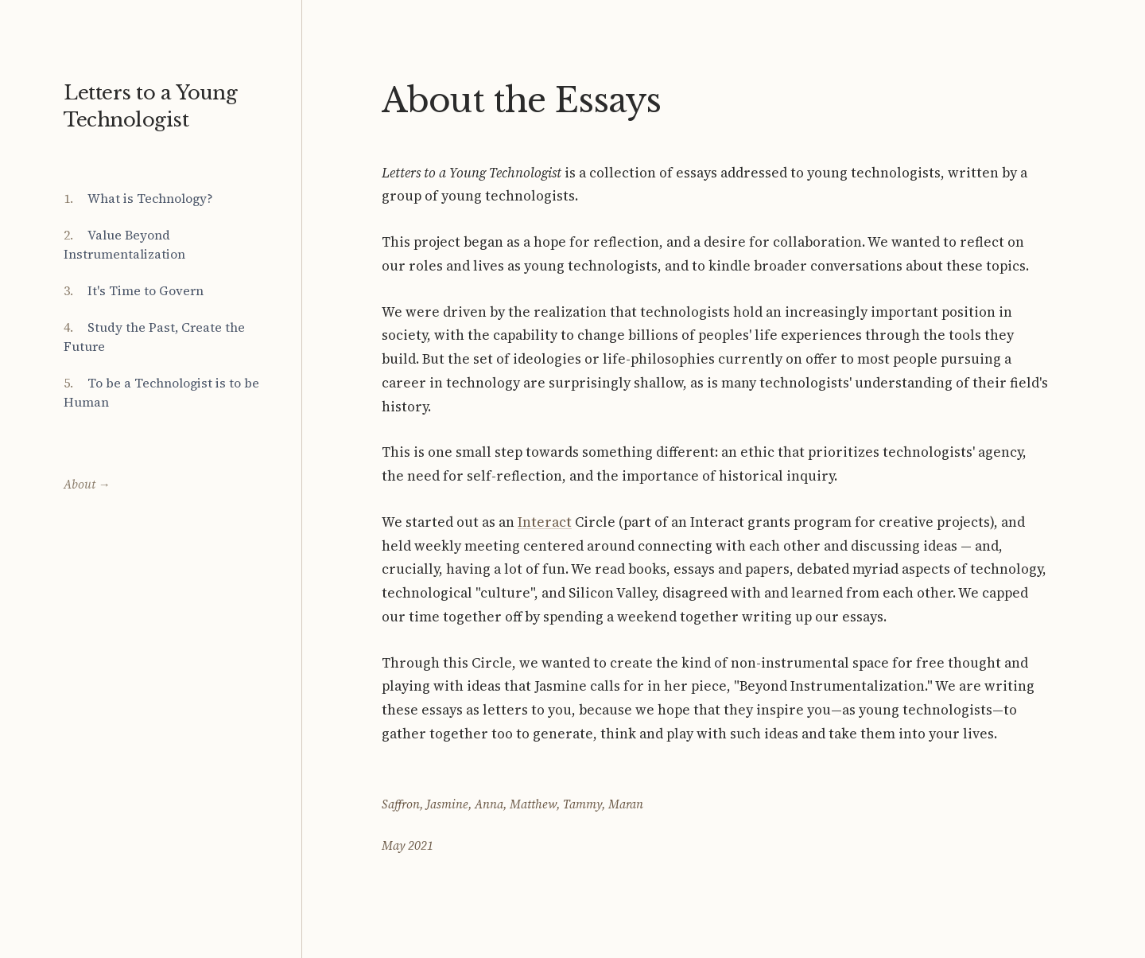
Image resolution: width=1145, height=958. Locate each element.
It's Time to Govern (145, 290)
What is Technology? (150, 198)
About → (87, 484)
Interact (545, 522)
